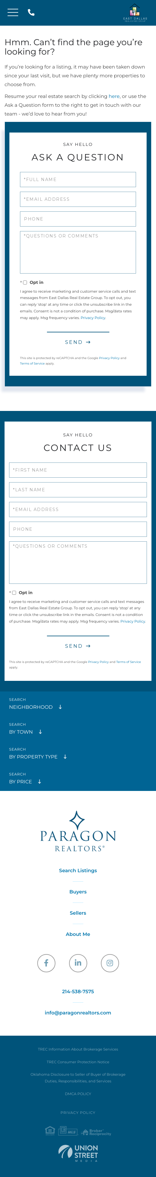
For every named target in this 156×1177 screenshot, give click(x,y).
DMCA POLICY (78, 1094)
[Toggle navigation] (13, 13)
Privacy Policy (93, 318)
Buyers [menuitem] (78, 892)
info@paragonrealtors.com (78, 1013)
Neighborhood (31, 707)
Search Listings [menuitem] (78, 871)
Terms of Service (32, 363)
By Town (21, 732)
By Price (20, 782)
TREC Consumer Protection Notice (78, 1062)
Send (74, 342)
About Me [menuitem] (78, 934)
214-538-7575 (32, 12)
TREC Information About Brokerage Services (78, 1049)
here (114, 96)
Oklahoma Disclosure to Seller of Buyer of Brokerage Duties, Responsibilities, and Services (78, 1078)
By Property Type (33, 757)
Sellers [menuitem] (78, 913)
